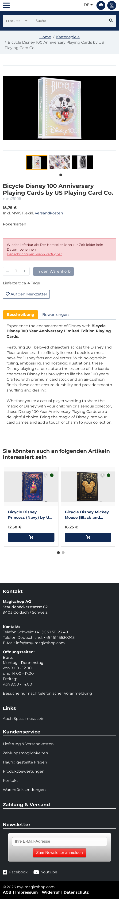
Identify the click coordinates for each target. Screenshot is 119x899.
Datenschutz (76, 892)
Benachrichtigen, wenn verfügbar (34, 254)
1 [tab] (59, 174)
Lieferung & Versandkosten (28, 744)
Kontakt (10, 780)
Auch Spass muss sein (23, 718)
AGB (7, 892)
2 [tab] (62, 551)
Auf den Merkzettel (26, 294)
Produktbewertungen (24, 771)
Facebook (15, 872)
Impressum (26, 892)
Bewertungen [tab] (55, 314)
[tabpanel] (36, 162)
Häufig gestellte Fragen (25, 762)
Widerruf (51, 892)
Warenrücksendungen (24, 789)
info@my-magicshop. (36, 643)
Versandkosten (49, 213)
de (88, 5)
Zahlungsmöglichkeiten (25, 753)
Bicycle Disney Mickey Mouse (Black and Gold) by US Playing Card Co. (87, 515)
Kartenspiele (68, 37)
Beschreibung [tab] (20, 314)
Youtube (45, 872)
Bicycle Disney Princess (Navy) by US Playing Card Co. (30, 515)
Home (45, 37)
